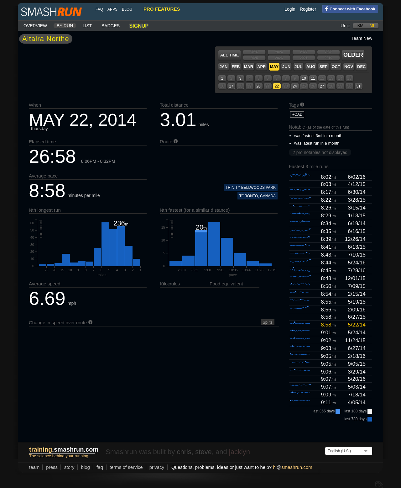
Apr (261, 66)
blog (127, 9)
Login (289, 9)
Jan (223, 66)
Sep (323, 66)
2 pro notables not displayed (320, 152)
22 (277, 86)
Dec (361, 66)
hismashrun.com (292, 467)
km (360, 25)
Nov (348, 66)
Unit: (345, 25)
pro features (161, 9)
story (69, 467)
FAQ (99, 9)
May (274, 66)
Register (308, 9)
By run (65, 25)
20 (258, 86)
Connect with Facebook (348, 8)
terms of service (126, 467)
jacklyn (239, 452)
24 (295, 86)
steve (203, 452)
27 (322, 86)
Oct (335, 66)
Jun (286, 66)
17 (231, 86)
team (34, 467)
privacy (156, 467)
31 (358, 86)
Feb (236, 66)
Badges (111, 25)
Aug (310, 66)
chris (184, 452)
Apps (112, 9)
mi (372, 25)
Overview (35, 25)
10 (304, 78)
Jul (298, 66)
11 (313, 78)
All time (229, 55)
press (52, 467)
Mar (248, 66)
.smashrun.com (63, 449)
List (87, 25)
